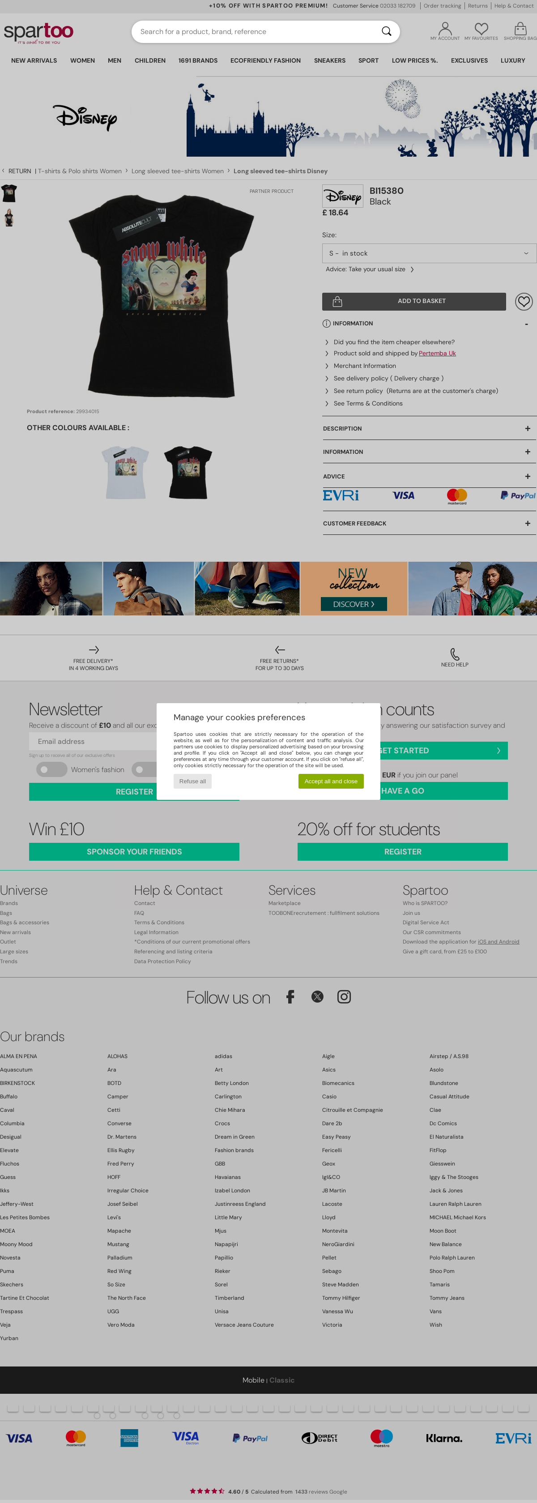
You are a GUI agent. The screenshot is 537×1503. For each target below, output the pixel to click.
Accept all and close (331, 781)
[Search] (387, 32)
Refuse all (192, 781)
